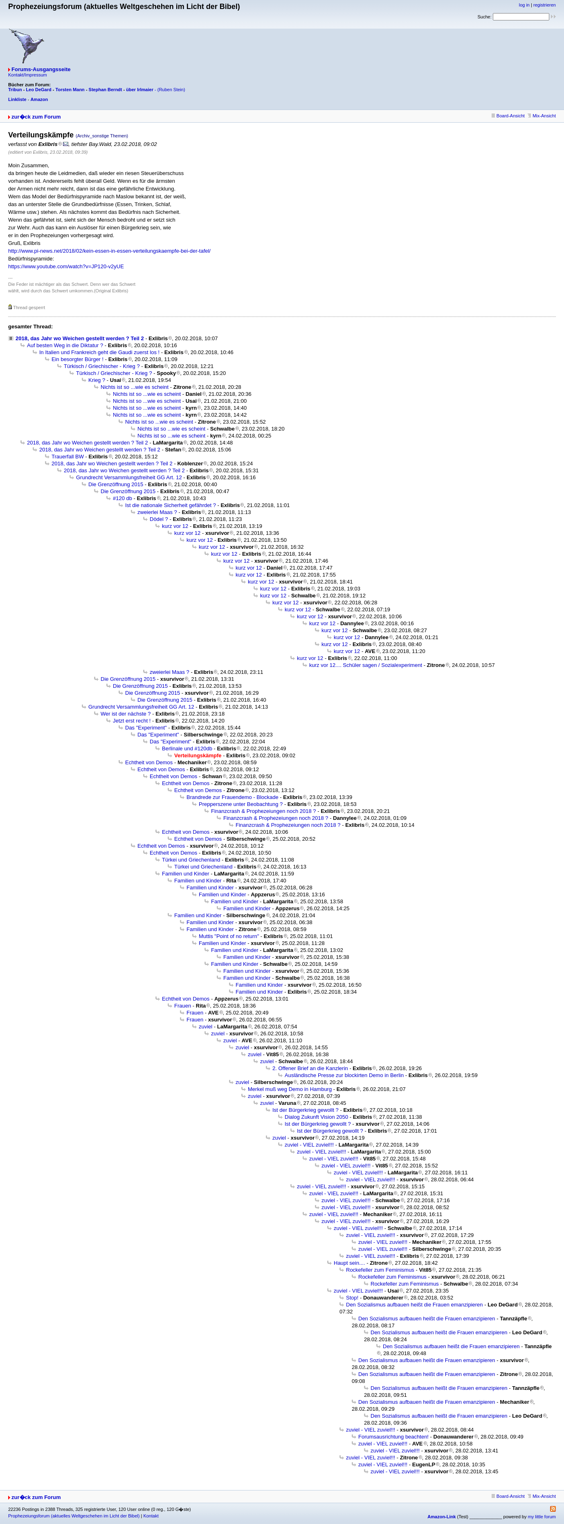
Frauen (182, 1006)
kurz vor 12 (175, 526)
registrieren (544, 4)
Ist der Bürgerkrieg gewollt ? (305, 1110)
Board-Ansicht (508, 115)
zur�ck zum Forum (36, 117)
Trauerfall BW (68, 456)
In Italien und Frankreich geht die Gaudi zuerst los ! (99, 352)
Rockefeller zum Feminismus (380, 1270)
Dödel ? (159, 519)
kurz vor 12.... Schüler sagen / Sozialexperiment (365, 665)
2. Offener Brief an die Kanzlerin (310, 1068)
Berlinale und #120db (187, 748)
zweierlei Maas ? (157, 512)
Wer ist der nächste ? (126, 714)
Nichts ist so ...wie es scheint (135, 387)
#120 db (122, 498)
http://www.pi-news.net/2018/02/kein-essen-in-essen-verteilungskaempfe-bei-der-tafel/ (109, 251)
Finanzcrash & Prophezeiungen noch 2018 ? (263, 811)
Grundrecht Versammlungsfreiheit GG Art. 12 (129, 477)
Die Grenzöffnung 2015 (115, 484)
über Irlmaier (139, 89)
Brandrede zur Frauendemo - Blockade (233, 797)
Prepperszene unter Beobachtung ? (241, 804)
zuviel (205, 1026)
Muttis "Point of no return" (229, 936)
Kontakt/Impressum (27, 74)
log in (524, 4)
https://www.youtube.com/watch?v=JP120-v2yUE (66, 266)
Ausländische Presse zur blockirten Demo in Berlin (344, 1075)
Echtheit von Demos (149, 762)
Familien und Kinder (185, 874)
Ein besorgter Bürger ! (77, 359)
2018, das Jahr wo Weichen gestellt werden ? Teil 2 (80, 338)
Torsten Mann (70, 89)
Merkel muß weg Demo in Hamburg (290, 1089)
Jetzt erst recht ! (132, 721)
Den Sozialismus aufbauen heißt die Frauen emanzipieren (414, 1305)
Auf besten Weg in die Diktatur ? (65, 345)
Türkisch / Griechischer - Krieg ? (102, 366)
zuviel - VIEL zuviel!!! (309, 1145)
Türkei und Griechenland (191, 860)
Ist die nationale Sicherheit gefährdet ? (170, 505)
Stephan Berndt (105, 89)
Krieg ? (96, 380)
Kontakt (150, 1515)
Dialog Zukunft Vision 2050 (316, 1117)
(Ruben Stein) (171, 89)
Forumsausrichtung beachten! (393, 1437)
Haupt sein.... (349, 1263)
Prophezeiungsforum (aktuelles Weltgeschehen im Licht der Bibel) (73, 1515)
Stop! (352, 1298)
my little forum (542, 1516)
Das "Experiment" (146, 728)
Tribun (15, 89)
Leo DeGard (38, 89)
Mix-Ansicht (542, 115)
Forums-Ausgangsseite (40, 69)
